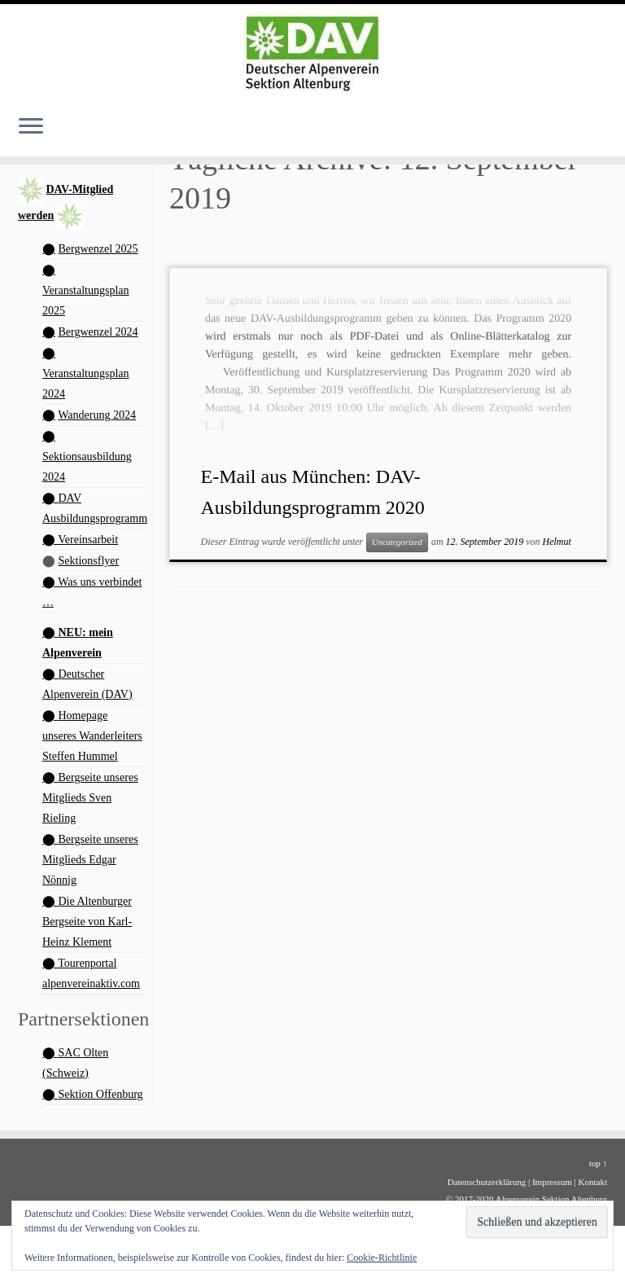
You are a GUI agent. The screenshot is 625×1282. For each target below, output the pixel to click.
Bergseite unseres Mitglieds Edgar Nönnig (90, 859)
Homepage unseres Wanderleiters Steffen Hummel (92, 735)
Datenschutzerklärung (487, 1182)
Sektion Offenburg (101, 1094)
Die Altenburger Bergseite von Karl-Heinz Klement (87, 921)
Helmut (557, 541)
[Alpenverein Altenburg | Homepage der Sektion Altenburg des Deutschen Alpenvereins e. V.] (312, 53)
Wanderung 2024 (97, 415)
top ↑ (598, 1163)
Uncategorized (397, 542)
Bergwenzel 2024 (98, 332)
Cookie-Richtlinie (382, 1257)
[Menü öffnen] (31, 127)
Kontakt (593, 1182)
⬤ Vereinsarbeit (80, 539)
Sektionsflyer (89, 561)
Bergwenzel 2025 (98, 249)
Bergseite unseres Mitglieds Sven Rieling (90, 797)
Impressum (552, 1182)
